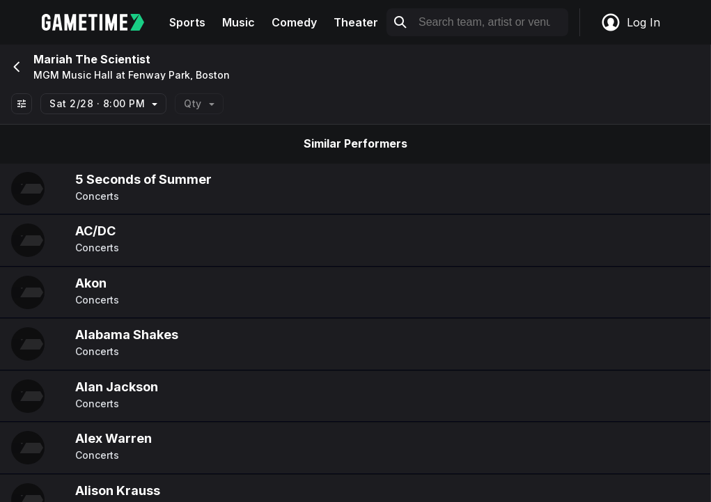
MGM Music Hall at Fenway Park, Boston (131, 75)
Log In (630, 22)
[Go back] (15, 66)
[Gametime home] (101, 22)
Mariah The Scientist (91, 59)
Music (238, 22)
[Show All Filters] (21, 103)
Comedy (294, 22)
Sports (187, 22)
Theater (356, 22)
